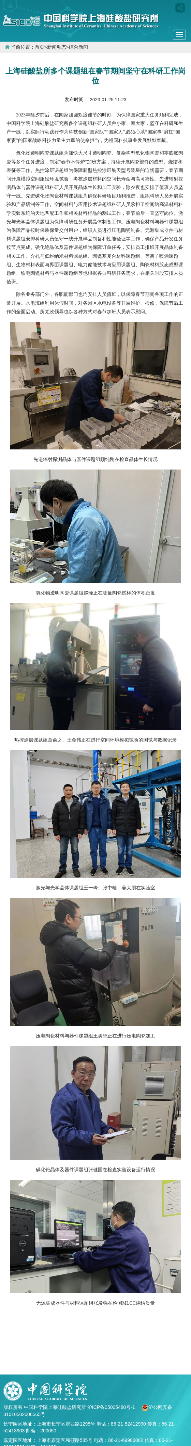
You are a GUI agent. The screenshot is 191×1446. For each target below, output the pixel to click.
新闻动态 (56, 47)
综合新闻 (78, 47)
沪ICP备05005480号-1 (111, 1407)
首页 (39, 47)
